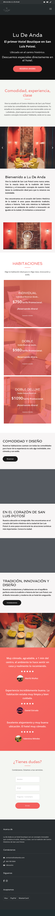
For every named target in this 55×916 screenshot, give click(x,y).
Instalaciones (12, 603)
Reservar (10, 459)
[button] (2, 147)
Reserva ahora (27, 68)
